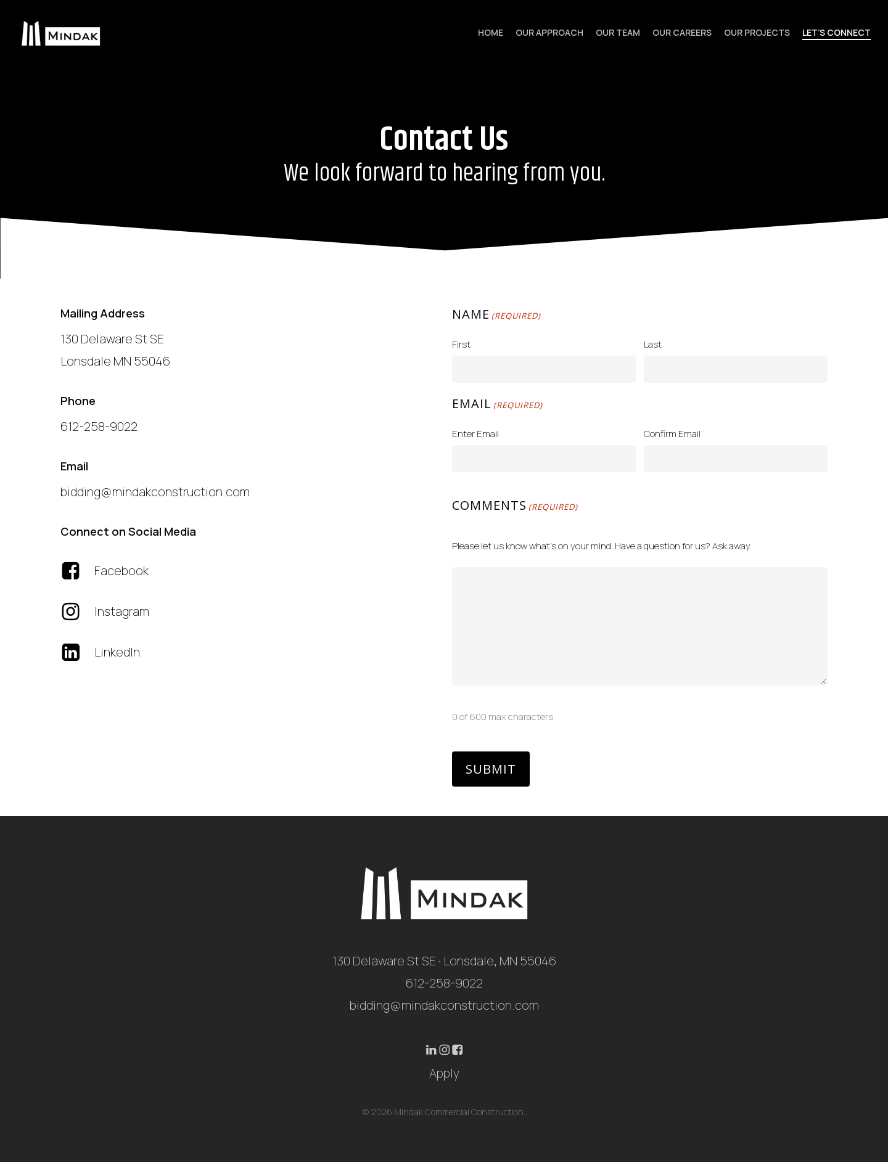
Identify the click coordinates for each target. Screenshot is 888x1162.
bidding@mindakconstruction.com (444, 1005)
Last (653, 344)
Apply (444, 1073)
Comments (515, 507)
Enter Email (475, 433)
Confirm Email (672, 433)
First (461, 344)
